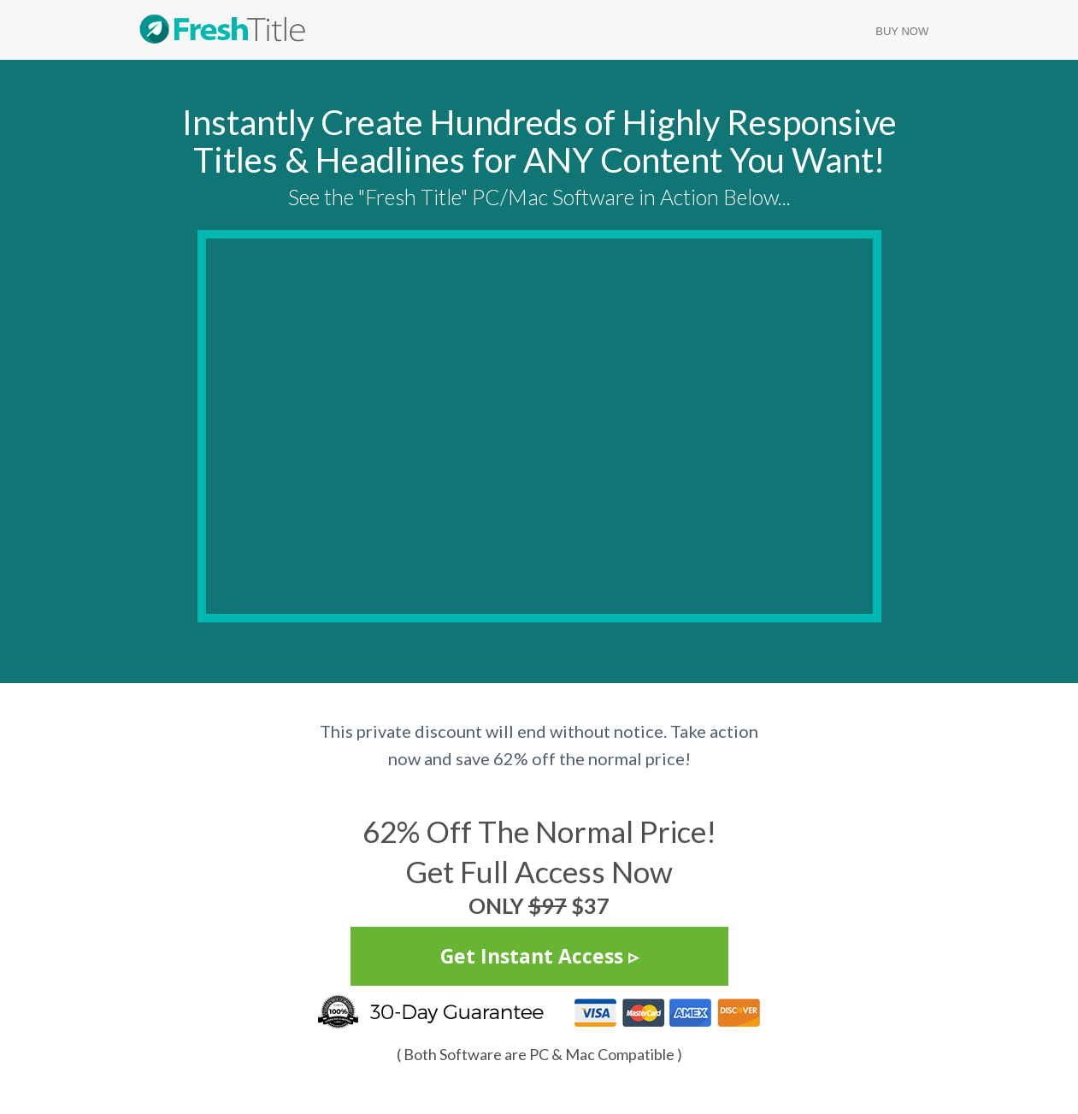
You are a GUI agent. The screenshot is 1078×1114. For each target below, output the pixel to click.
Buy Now (901, 31)
